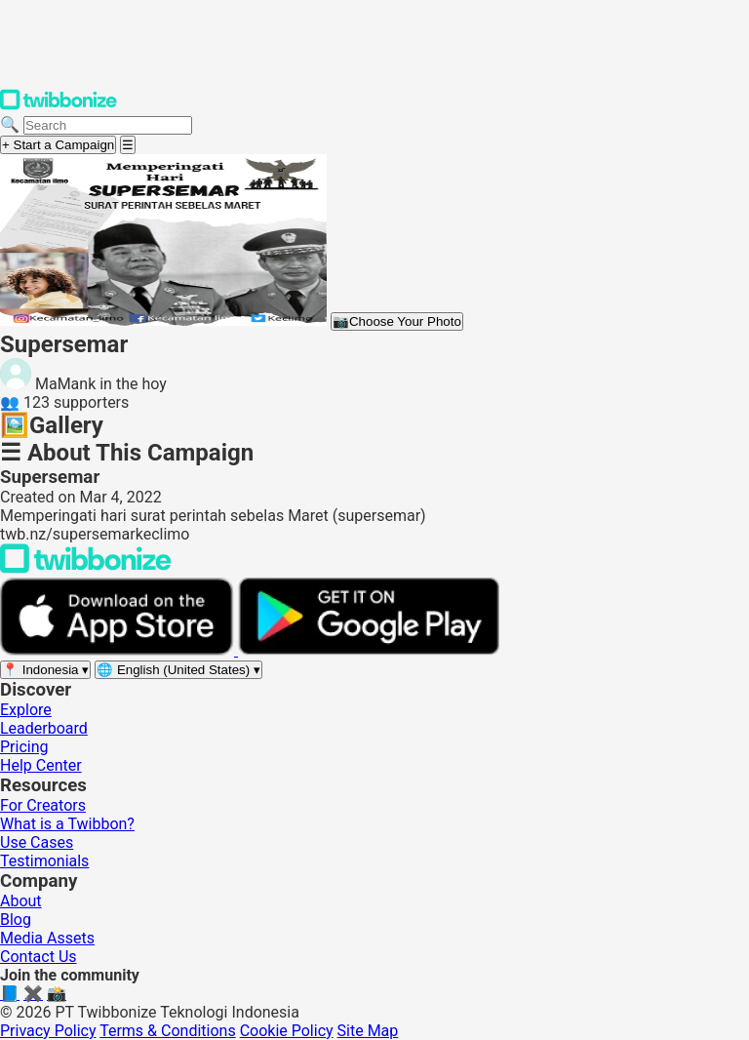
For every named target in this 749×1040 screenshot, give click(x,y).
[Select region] (45, 669)
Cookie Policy (287, 1030)
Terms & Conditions (167, 1030)
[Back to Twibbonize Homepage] (86, 568)
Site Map (368, 1030)
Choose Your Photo (397, 321)
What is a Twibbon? (67, 824)
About (21, 901)
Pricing (24, 747)
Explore (26, 709)
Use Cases (36, 842)
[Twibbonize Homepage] (58, 106)
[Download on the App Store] (119, 650)
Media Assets (47, 938)
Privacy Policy (48, 1030)
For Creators (43, 805)
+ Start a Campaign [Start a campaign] (58, 145)
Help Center (41, 765)
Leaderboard (44, 728)
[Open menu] (128, 145)
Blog (15, 919)
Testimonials (44, 861)
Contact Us (38, 956)
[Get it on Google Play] (368, 650)
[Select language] (178, 669)
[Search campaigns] (107, 125)
